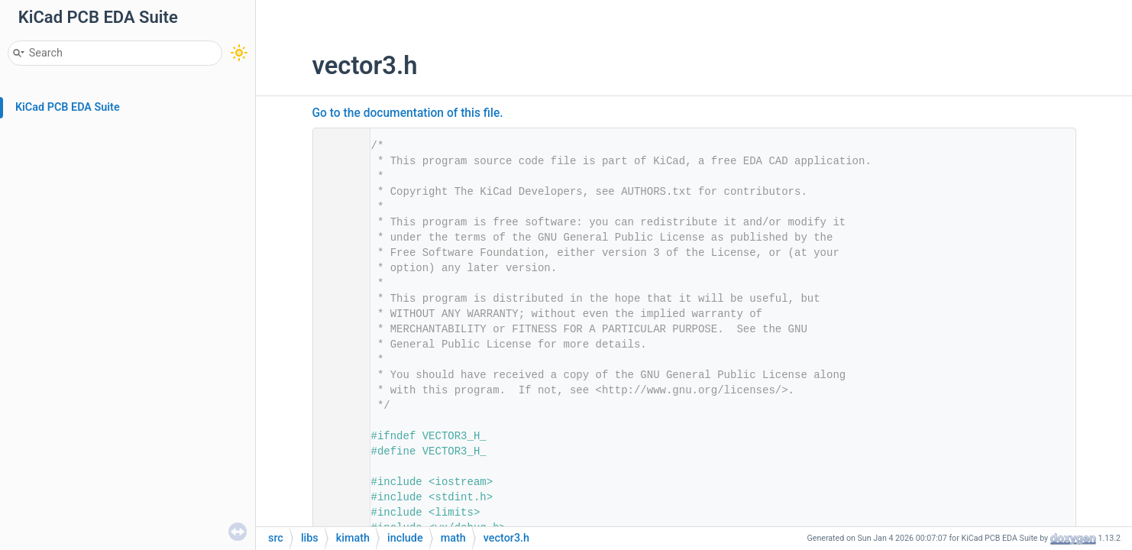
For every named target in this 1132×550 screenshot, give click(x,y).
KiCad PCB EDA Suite (67, 107)
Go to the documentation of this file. (407, 113)
